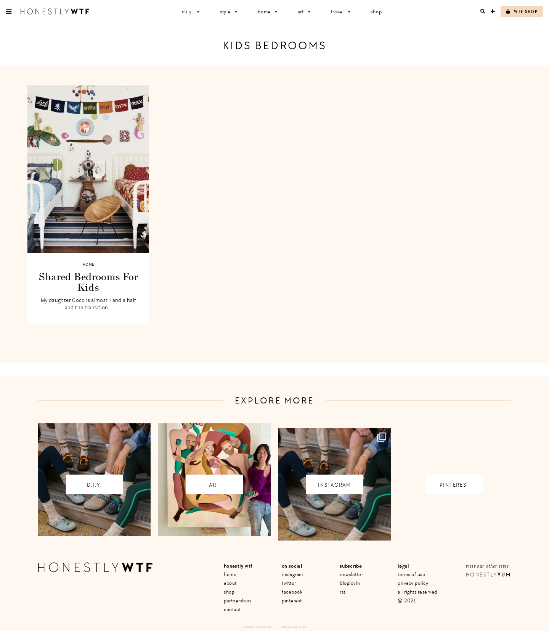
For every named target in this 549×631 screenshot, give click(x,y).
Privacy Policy (413, 583)
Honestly (488, 574)
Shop (376, 11)
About (230, 583)
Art (305, 11)
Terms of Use (411, 574)
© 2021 (407, 600)
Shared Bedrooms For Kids (88, 282)
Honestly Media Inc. (257, 627)
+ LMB (303, 627)
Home (268, 11)
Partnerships (237, 600)
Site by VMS (290, 627)
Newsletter (351, 574)
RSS (343, 592)
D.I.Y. (191, 11)
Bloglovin (350, 583)
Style (229, 11)
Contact (232, 609)
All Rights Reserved (417, 592)
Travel (341, 11)
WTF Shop (522, 12)
